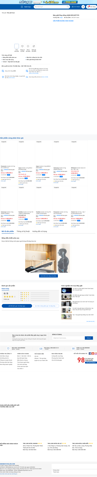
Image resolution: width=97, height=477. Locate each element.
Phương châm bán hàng (6, 362)
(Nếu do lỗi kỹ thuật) (33, 73)
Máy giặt (4, 12)
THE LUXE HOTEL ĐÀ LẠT (57, 443)
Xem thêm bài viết (91, 321)
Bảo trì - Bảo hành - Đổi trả (24, 356)
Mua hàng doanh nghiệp (6, 364)
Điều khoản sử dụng (22, 360)
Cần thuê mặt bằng (22, 364)
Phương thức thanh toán (58, 358)
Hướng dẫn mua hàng (57, 356)
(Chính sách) (12, 77)
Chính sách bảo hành (22, 366)
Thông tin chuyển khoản (6, 360)
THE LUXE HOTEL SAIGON (32, 443)
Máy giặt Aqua (11, 12)
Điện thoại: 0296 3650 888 (79, 449)
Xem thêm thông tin (91, 362)
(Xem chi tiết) (45, 77)
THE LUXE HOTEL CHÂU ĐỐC (82, 443)
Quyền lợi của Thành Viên (41, 360)
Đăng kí (89, 338)
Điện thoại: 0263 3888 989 (54, 449)
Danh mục (27, 7)
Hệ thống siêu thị (4, 358)
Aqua (61, 17)
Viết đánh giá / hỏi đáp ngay (17, 306)
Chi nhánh (76, 6)
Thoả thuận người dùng (23, 362)
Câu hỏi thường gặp (57, 360)
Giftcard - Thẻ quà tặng (40, 358)
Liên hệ (36, 356)
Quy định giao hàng (22, 358)
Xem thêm (20, 368)
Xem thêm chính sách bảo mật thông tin (8, 473)
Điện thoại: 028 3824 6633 (29, 449)
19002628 (6, 169)
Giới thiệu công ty (4, 356)
